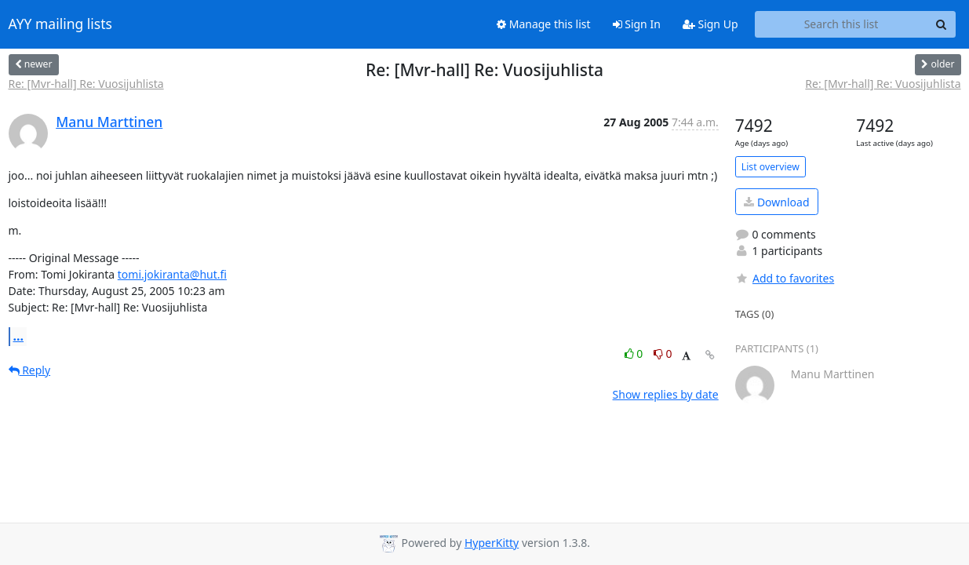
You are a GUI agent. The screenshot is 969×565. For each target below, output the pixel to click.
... (18, 335)
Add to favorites (784, 278)
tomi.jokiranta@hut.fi (172, 274)
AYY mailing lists (60, 24)
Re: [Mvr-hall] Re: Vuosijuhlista (86, 83)
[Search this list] (841, 24)
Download (776, 202)
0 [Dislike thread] (663, 353)
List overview (770, 166)
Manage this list (544, 23)
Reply (30, 370)
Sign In (637, 23)
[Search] (941, 24)
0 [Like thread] (635, 353)
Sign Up (710, 23)
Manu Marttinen (109, 121)
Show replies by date (666, 394)
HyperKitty (491, 542)
